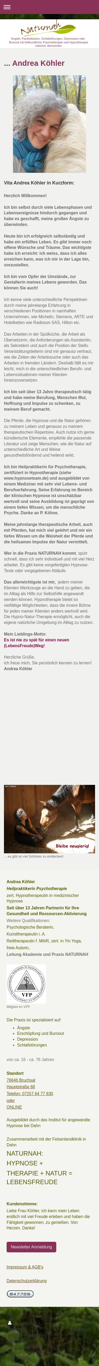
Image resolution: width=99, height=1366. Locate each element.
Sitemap (15, 1329)
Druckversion (23, 1323)
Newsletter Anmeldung (31, 1247)
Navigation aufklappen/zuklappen (49, 7)
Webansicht (80, 1329)
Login (86, 1323)
